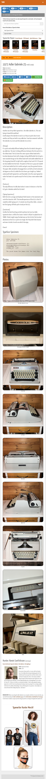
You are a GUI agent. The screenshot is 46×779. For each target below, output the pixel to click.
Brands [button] (6, 8)
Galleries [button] (23, 8)
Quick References (34, 38)
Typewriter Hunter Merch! (23, 707)
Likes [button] (28, 77)
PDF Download (6, 51)
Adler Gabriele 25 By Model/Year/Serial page (34, 697)
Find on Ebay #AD (36, 77)
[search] (23, 30)
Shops (40, 38)
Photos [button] (21, 77)
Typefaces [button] (33, 8)
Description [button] (7, 77)
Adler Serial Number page (18, 697)
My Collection (21, 664)
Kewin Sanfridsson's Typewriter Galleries (10, 664)
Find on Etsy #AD (8, 80)
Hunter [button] (14, 77)
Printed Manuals (18, 38)
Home (4, 57)
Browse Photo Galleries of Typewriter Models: (11, 27)
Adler (7, 57)
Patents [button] (6, 11)
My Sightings (27, 664)
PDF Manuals (26, 38)
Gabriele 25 (11, 57)
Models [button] (14, 8)
